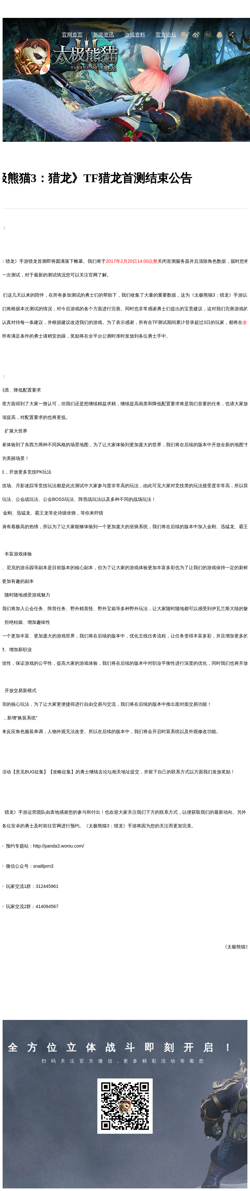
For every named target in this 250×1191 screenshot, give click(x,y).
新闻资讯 (103, 34)
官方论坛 (166, 34)
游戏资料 (134, 34)
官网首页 (72, 34)
